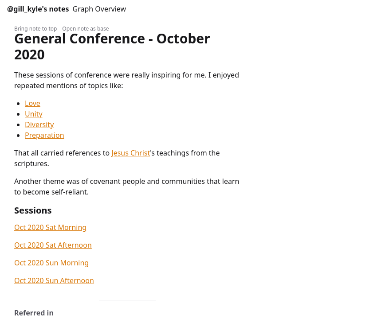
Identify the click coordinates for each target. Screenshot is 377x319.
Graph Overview (99, 9)
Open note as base (85, 28)
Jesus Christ (130, 153)
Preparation (44, 135)
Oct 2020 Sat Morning (50, 227)
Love (32, 103)
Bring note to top (35, 28)
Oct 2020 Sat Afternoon (53, 245)
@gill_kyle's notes (38, 9)
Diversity (39, 124)
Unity (34, 114)
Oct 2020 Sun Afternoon (54, 280)
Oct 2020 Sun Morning (51, 263)
